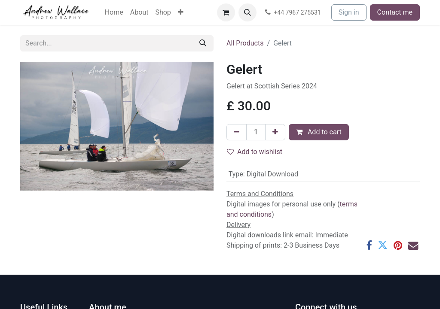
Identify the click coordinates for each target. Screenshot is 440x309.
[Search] (203, 43)
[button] (247, 12)
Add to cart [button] (319, 132)
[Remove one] (236, 132)
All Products (244, 43)
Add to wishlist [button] (254, 152)
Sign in (349, 12)
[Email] (413, 245)
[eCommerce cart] (226, 12)
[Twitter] (383, 245)
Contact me (394, 12)
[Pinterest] (398, 245)
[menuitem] (114, 12)
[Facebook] (369, 245)
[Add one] (275, 132)
